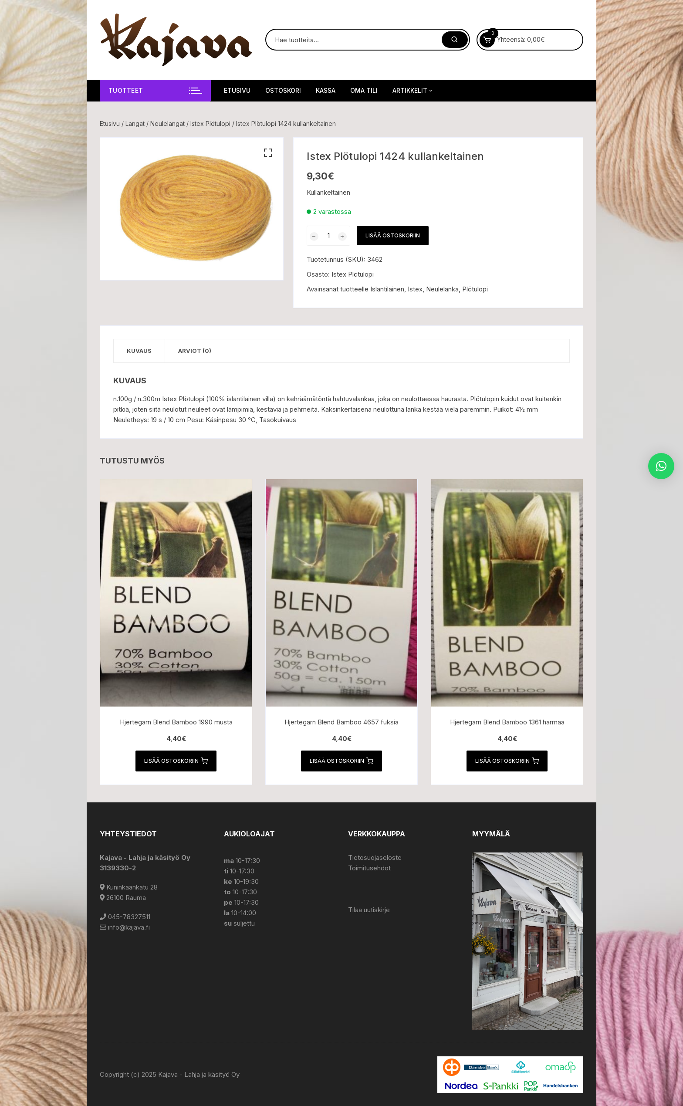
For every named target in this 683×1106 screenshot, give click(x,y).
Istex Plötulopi (210, 123)
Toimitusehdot (369, 868)
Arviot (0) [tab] (194, 350)
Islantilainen (387, 289)
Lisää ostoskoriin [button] (176, 761)
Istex (415, 289)
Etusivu (237, 90)
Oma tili (364, 90)
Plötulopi (475, 289)
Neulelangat (167, 123)
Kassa (325, 90)
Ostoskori (283, 90)
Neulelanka (442, 289)
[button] (267, 152)
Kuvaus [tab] (139, 350)
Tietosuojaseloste (375, 857)
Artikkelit (413, 90)
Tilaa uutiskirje (369, 910)
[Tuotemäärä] (328, 236)
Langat (135, 123)
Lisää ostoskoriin (392, 235)
